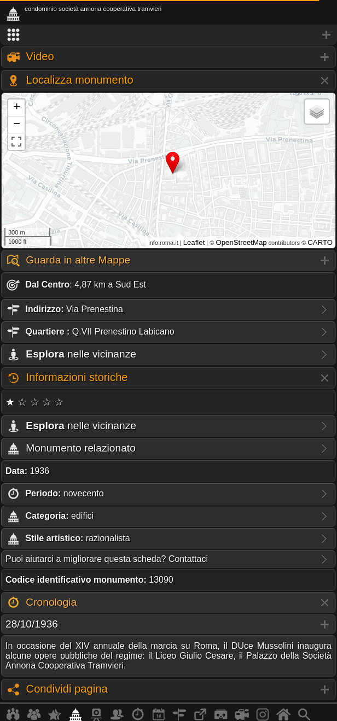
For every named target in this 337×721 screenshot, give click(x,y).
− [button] (16, 124)
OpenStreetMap (241, 242)
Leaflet (194, 242)
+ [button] (16, 107)
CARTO (320, 242)
